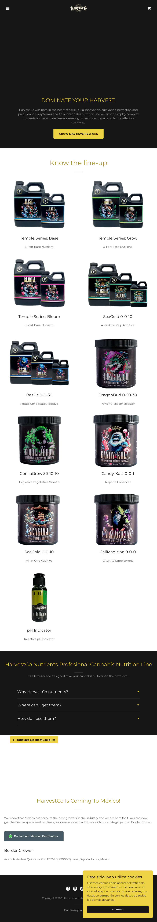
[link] (78, 8)
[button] (15, 8)
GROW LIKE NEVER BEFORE (78, 133)
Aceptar (118, 909)
